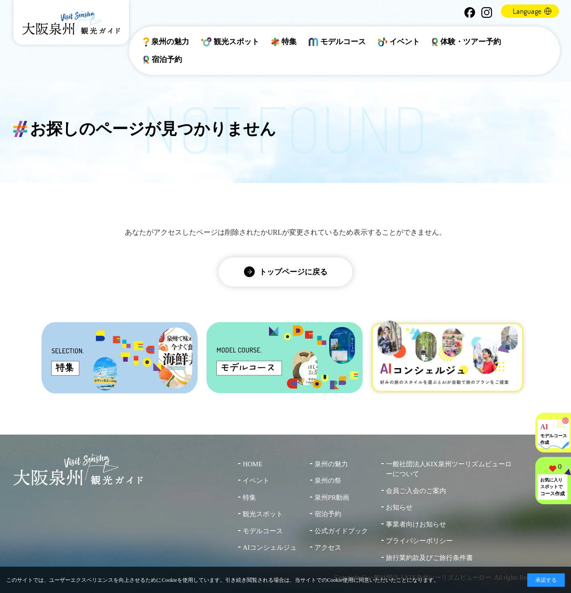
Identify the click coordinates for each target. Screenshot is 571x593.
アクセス (327, 547)
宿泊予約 (162, 60)
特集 (284, 42)
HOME (252, 464)
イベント (399, 42)
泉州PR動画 (331, 497)
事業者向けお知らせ (416, 524)
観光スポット (230, 42)
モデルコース (337, 42)
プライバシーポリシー (419, 540)
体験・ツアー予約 (466, 42)
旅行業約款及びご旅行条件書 (429, 557)
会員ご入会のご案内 (416, 490)
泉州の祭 (327, 480)
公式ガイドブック (341, 531)
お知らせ (399, 507)
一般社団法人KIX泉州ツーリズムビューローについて (449, 469)
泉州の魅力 (166, 42)
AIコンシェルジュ (270, 547)
